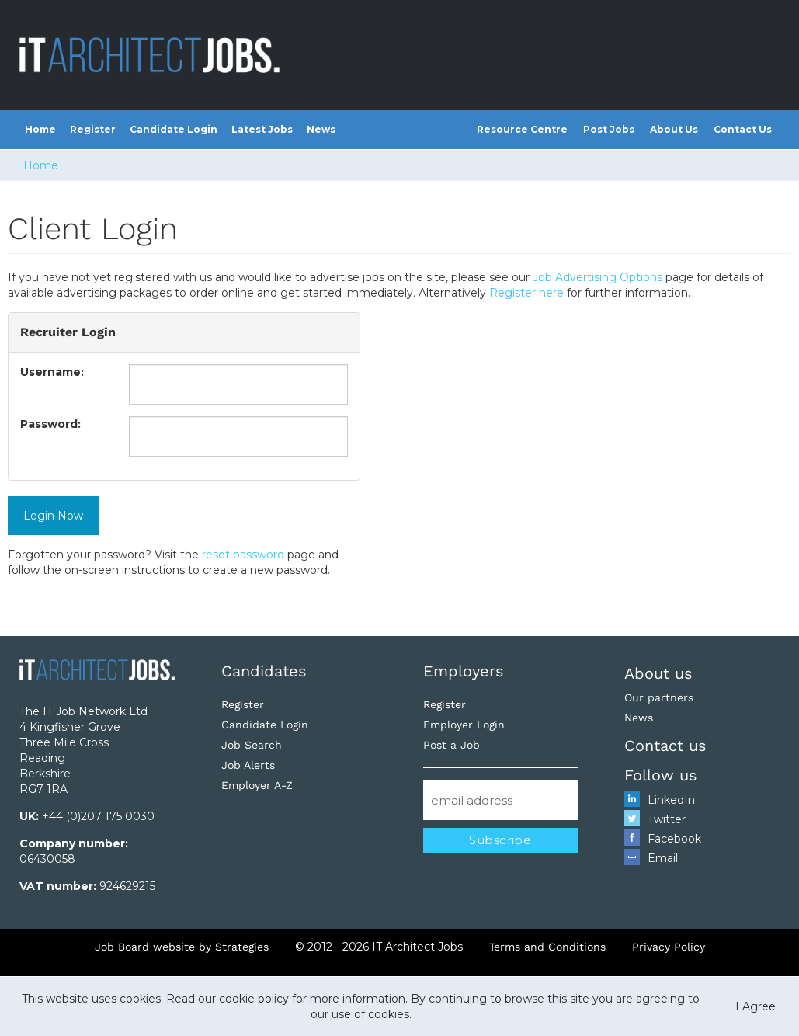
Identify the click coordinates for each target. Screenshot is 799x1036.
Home (40, 129)
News (321, 129)
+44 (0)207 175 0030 (98, 816)
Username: (52, 372)
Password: (50, 424)
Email (663, 858)
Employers (463, 671)
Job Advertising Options (597, 277)
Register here (526, 293)
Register (93, 129)
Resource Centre (522, 129)
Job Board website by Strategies (182, 946)
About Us (674, 129)
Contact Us (743, 129)
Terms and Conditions (547, 946)
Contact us (665, 745)
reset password (243, 554)
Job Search (251, 745)
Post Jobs (608, 129)
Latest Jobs (262, 129)
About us (658, 673)
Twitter (667, 819)
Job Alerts (248, 765)
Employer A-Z (257, 785)
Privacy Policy (668, 946)
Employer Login (464, 724)
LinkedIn (671, 800)
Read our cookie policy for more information (285, 999)
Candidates (264, 671)
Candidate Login (173, 129)
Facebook (674, 839)
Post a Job (451, 745)
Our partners (658, 697)
